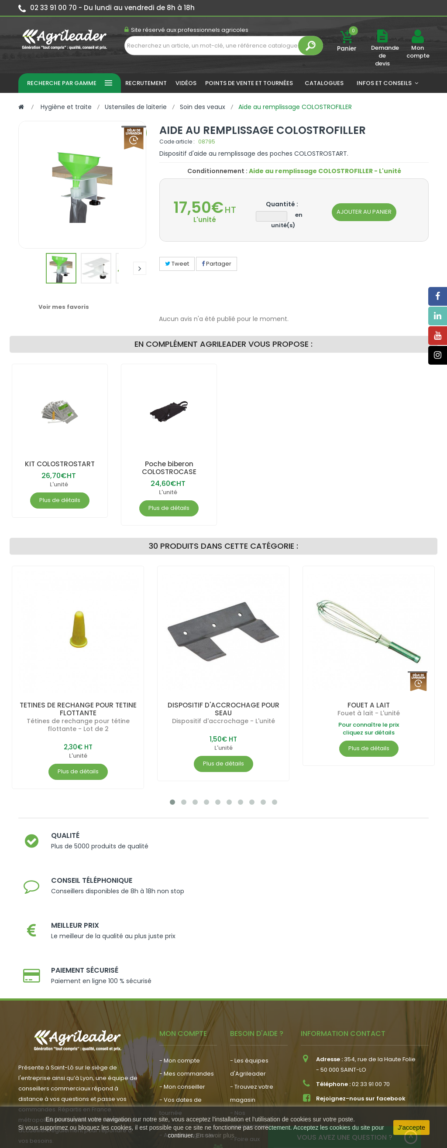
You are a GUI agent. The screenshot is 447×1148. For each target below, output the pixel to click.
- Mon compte (179, 959)
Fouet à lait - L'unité (368, 713)
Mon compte (417, 52)
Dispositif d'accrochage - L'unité (223, 721)
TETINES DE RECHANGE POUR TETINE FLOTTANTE (78, 709)
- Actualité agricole (186, 1033)
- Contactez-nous (255, 1063)
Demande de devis (385, 56)
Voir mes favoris (63, 307)
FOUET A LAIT (369, 705)
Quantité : (282, 204)
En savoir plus (215, 1135)
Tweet (177, 264)
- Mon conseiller (182, 985)
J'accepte (411, 1127)
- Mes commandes (186, 972)
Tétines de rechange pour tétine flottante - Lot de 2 (78, 725)
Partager (216, 264)
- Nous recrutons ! (184, 1046)
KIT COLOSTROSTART (59, 464)
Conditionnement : (217, 171)
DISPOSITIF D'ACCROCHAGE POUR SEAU (223, 709)
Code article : (177, 141)
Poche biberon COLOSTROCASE (169, 468)
